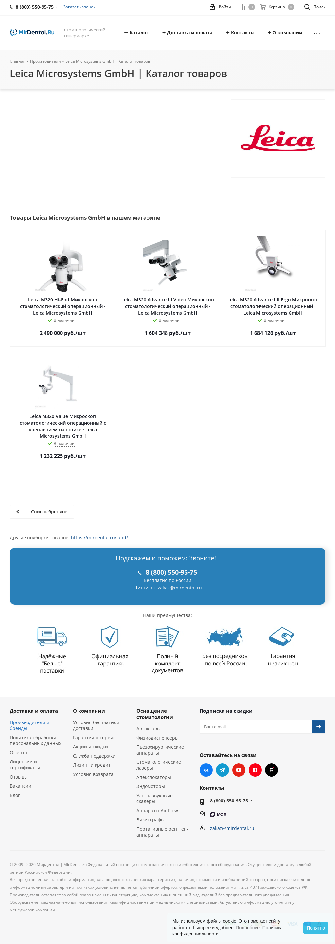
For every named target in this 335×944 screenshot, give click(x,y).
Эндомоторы (150, 786)
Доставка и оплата (34, 710)
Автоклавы (148, 728)
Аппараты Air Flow (157, 810)
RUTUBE (271, 770)
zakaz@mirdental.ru (180, 588)
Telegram (222, 770)
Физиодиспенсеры (157, 738)
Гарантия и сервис (94, 737)
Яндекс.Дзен (255, 770)
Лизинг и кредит (92, 765)
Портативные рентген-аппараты (162, 832)
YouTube (238, 770)
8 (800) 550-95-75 (229, 801)
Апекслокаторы (153, 777)
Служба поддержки (94, 756)
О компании (89, 710)
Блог (15, 795)
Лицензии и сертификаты (25, 765)
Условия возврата (93, 774)
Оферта (18, 752)
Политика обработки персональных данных (35, 740)
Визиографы (150, 820)
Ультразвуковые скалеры (154, 798)
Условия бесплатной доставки (96, 725)
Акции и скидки (90, 746)
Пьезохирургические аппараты (160, 750)
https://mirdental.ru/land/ (99, 537)
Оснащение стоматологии (154, 713)
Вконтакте (206, 770)
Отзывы (19, 777)
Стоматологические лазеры (158, 765)
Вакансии (20, 786)
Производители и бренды (29, 725)
